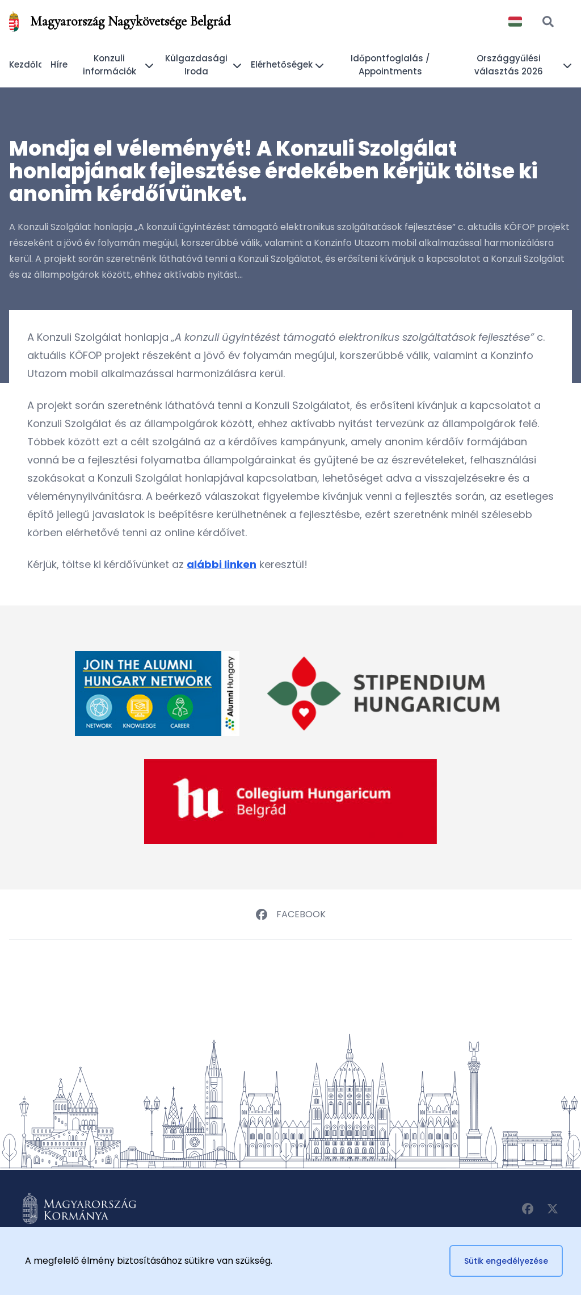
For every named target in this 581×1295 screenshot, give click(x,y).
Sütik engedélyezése (506, 1261)
